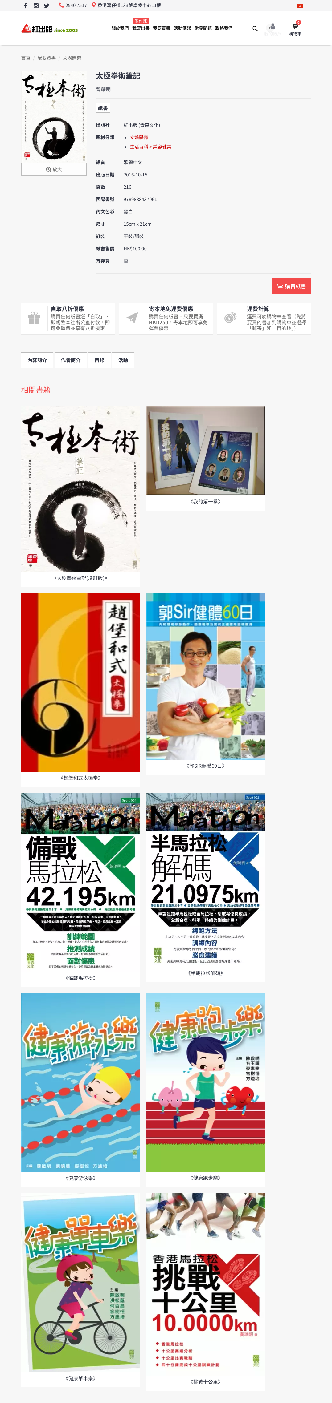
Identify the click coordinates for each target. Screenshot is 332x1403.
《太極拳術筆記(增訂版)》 (80, 577)
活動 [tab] (123, 360)
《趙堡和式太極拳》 (80, 777)
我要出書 (141, 24)
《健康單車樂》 (80, 1378)
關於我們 (120, 28)
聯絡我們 (223, 28)
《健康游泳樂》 (80, 1178)
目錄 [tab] (100, 360)
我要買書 (161, 28)
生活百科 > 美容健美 (150, 147)
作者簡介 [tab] (71, 360)
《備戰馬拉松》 (80, 977)
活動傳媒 (182, 28)
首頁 (26, 58)
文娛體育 (72, 58)
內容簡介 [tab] (37, 360)
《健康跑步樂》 (205, 1177)
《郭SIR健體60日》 (205, 765)
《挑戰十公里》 (205, 1381)
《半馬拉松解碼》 (205, 972)
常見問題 (203, 28)
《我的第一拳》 (205, 501)
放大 (54, 169)
